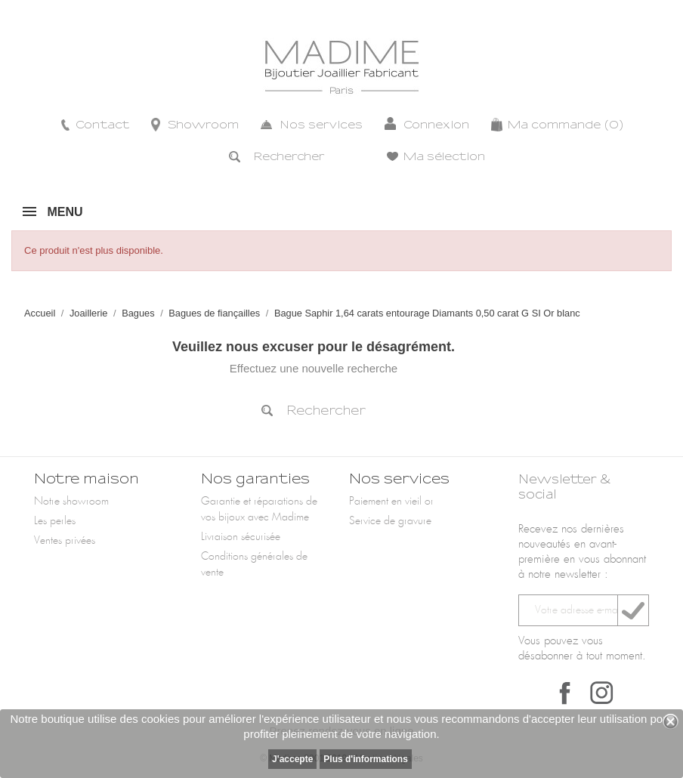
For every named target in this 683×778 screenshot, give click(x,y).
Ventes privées (64, 541)
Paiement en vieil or (391, 502)
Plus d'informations (365, 759)
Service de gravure (390, 521)
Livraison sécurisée (240, 537)
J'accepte (292, 759)
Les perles (55, 521)
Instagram (601, 693)
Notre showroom (71, 502)
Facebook (565, 693)
